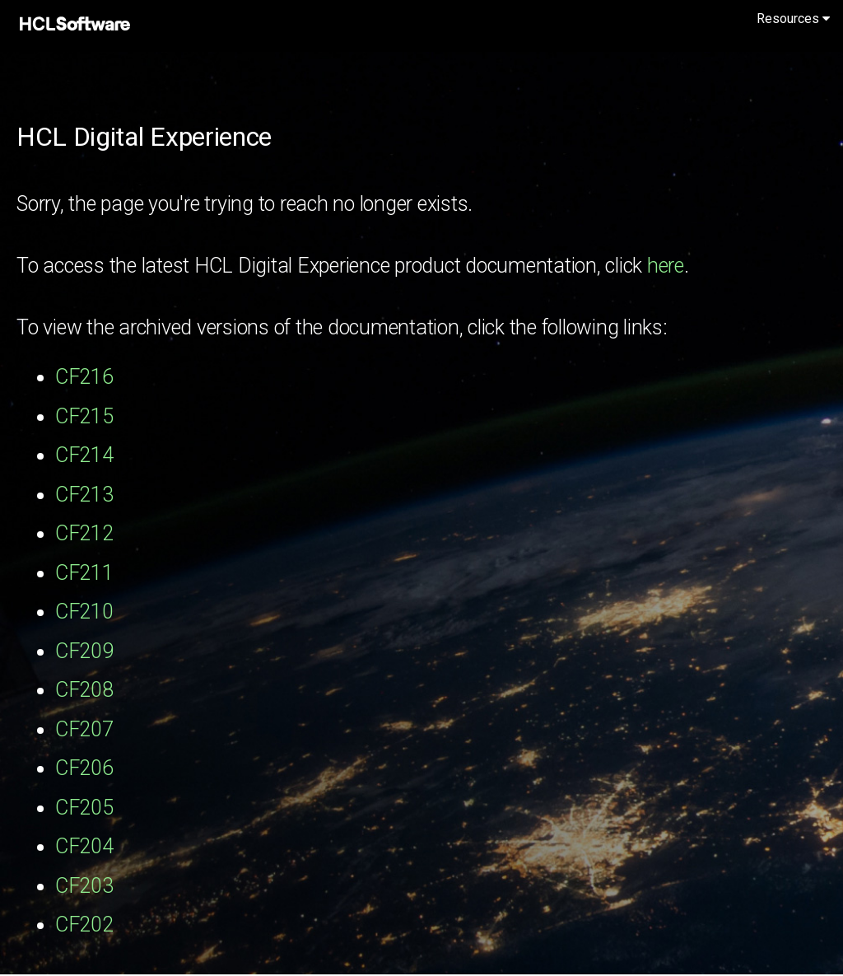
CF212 (84, 533)
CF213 (84, 495)
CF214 (84, 455)
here (665, 266)
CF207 (84, 729)
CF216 (84, 377)
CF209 (84, 651)
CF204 (84, 846)
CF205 (84, 808)
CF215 (84, 416)
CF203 (84, 886)
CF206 (84, 768)
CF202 (84, 924)
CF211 (84, 573)
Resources (793, 18)
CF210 (84, 611)
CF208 (84, 690)
